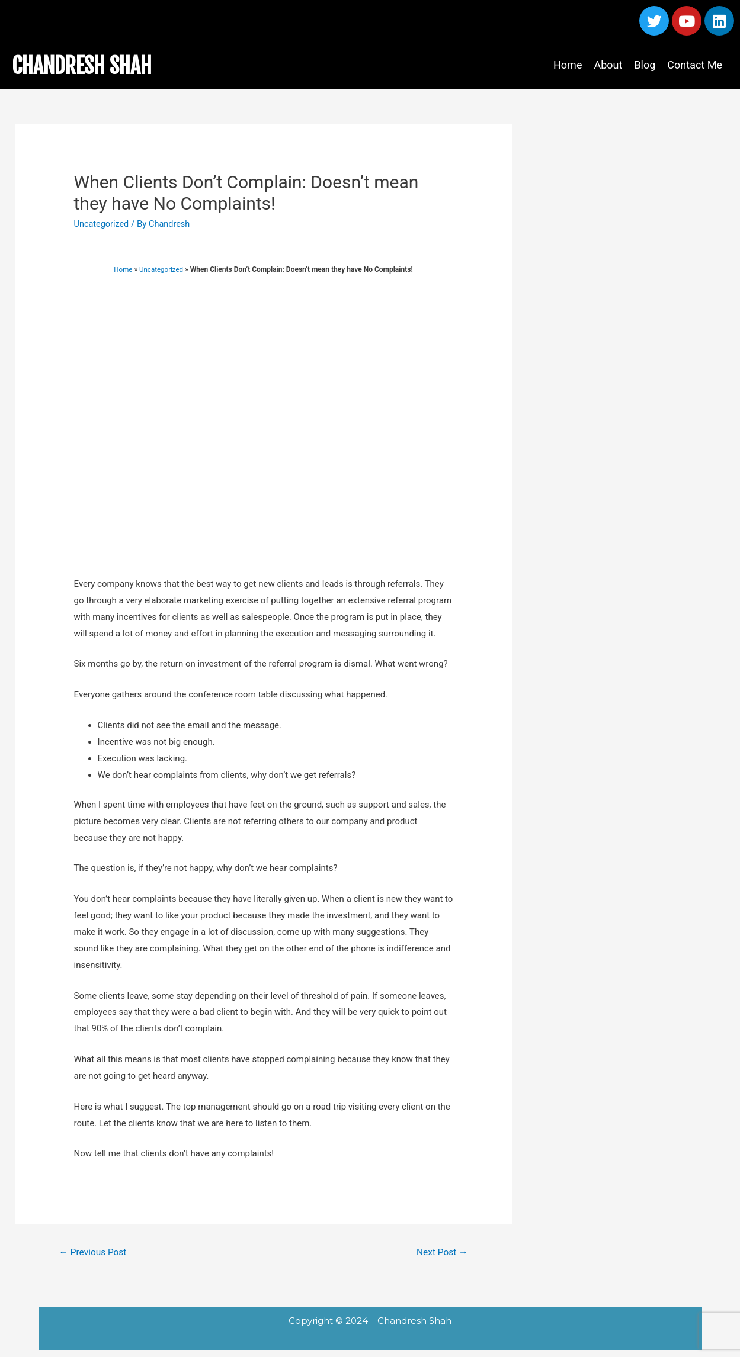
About (608, 65)
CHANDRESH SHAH (92, 65)
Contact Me (694, 65)
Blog (644, 65)
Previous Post (94, 1252)
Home (567, 65)
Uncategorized (102, 223)
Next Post (440, 1252)
